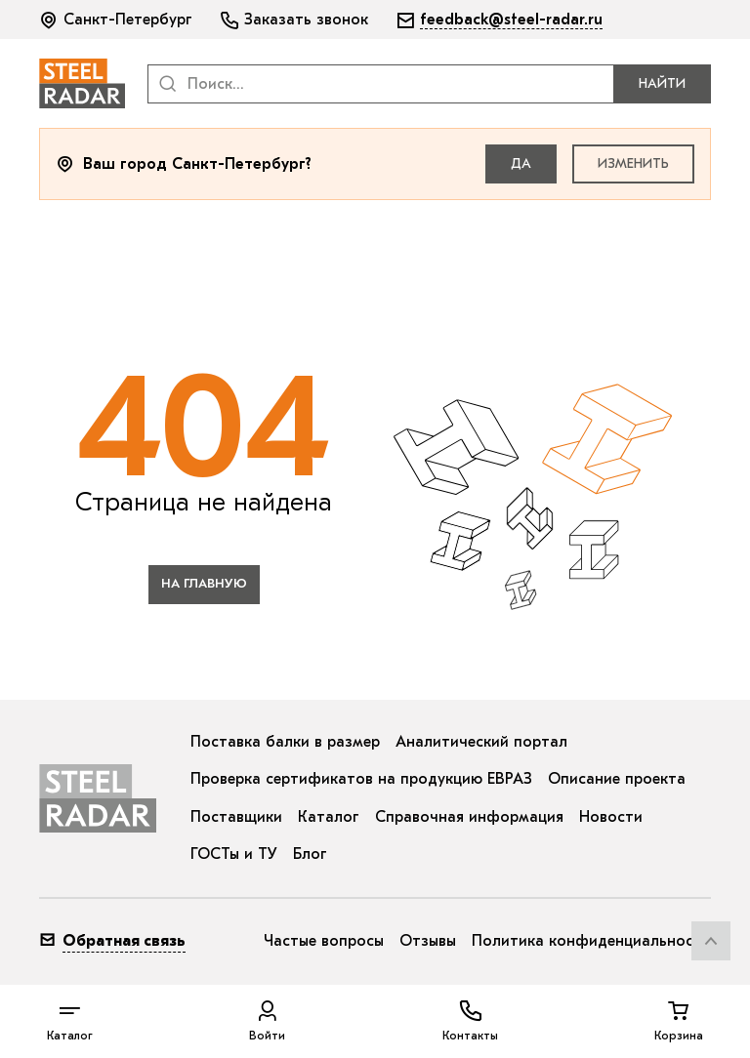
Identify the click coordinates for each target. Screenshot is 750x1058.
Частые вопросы (324, 941)
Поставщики (236, 817)
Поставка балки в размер (285, 742)
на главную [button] (204, 583)
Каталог (328, 817)
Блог (310, 854)
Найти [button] (662, 83)
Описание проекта (617, 779)
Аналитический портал (481, 742)
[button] (117, 19)
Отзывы (427, 941)
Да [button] (521, 163)
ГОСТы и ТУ (233, 854)
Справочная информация (469, 817)
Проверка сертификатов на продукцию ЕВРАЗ (361, 779)
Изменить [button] (633, 163)
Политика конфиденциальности (591, 941)
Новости (611, 817)
